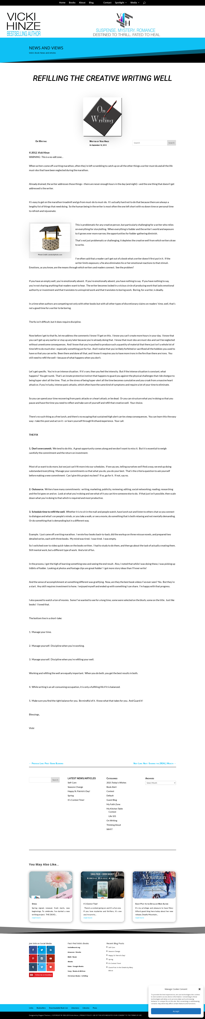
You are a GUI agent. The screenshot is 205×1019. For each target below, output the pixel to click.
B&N (69, 957)
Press (95, 1008)
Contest (110, 791)
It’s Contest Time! (76, 800)
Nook (75, 957)
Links (31, 1008)
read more (36, 917)
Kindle (78, 952)
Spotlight (118, 3)
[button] (199, 989)
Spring (71, 795)
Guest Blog (112, 800)
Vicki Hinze (104, 141)
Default (110, 795)
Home (63, 3)
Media (133, 3)
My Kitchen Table (115, 808)
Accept (176, 1011)
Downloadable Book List (58, 1008)
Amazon (71, 952)
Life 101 (112, 816)
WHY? (110, 829)
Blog (92, 3)
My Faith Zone (113, 804)
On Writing (41, 141)
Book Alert (112, 787)
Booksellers (41, 1008)
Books (73, 3)
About (83, 3)
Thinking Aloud (114, 824)
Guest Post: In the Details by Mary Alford (151, 904)
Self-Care (72, 782)
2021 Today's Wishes (116, 782)
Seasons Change (75, 787)
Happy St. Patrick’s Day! (79, 791)
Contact (106, 3)
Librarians (75, 1008)
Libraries (86, 1008)
